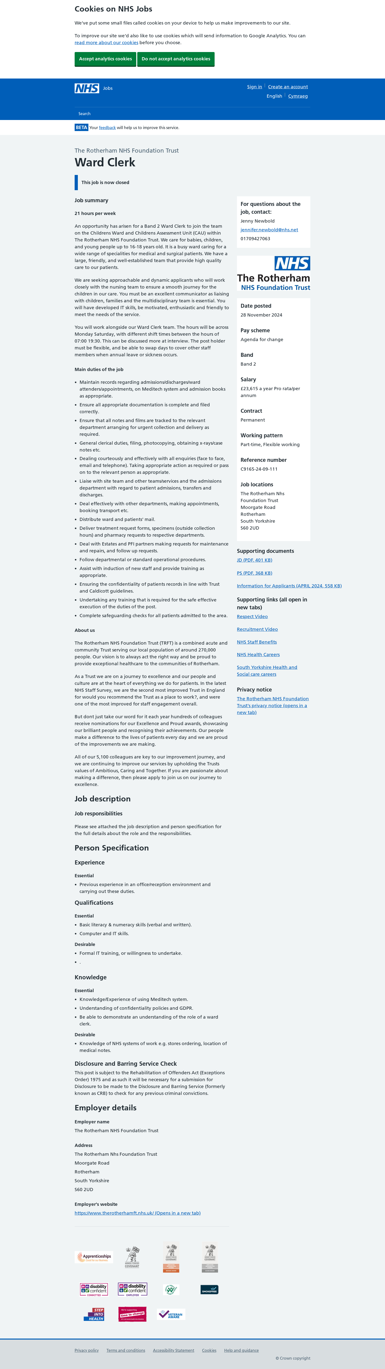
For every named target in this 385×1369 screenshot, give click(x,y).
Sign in (254, 87)
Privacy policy (87, 1350)
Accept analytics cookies (105, 59)
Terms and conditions (126, 1350)
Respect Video (252, 616)
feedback (107, 127)
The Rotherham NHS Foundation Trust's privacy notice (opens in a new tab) (273, 705)
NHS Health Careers (258, 654)
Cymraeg (298, 96)
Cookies (209, 1350)
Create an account (288, 87)
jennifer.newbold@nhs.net (269, 230)
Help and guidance (241, 1350)
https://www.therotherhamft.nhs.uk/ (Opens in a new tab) (138, 1213)
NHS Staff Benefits (257, 642)
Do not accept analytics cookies (176, 59)
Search (85, 113)
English (274, 96)
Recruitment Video (257, 629)
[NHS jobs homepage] (93, 88)
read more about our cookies (106, 42)
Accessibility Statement (173, 1350)
